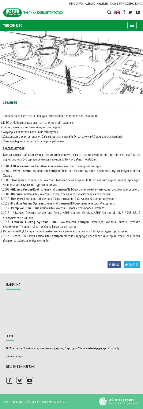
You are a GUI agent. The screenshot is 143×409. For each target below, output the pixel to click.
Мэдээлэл (103, 3)
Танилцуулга (76, 3)
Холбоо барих (133, 3)
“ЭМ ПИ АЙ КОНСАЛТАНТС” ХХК (43, 12)
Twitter (131, 264)
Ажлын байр (117, 3)
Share (114, 264)
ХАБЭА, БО (90, 3)
